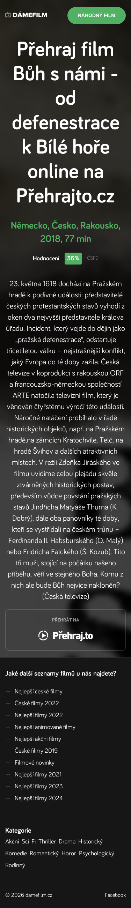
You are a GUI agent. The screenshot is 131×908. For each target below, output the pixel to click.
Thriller (48, 842)
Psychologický (98, 853)
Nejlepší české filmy (34, 692)
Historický (91, 842)
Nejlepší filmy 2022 (34, 715)
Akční (13, 842)
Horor (70, 853)
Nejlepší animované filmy (40, 727)
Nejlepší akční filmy (33, 739)
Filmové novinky (29, 763)
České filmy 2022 (32, 703)
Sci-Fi (30, 842)
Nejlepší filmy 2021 (33, 775)
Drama (68, 842)
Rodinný (16, 865)
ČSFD (93, 258)
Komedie (17, 853)
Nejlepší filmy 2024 (34, 798)
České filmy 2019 (31, 751)
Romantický (45, 853)
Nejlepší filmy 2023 (34, 786)
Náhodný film (96, 15)
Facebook (115, 895)
